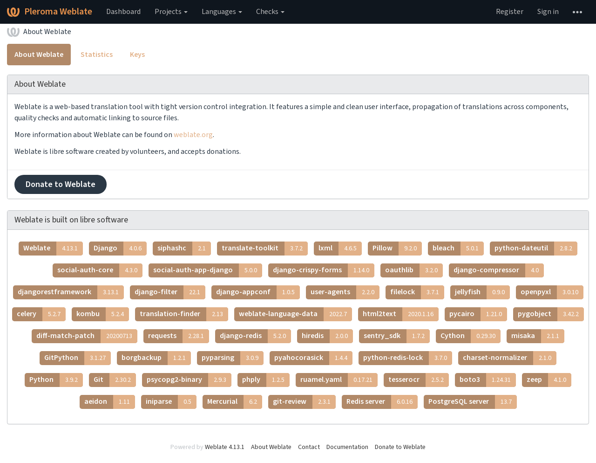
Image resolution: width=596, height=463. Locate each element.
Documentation (347, 447)
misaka (537, 336)
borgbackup (156, 358)
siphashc (184, 249)
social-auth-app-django (207, 270)
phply (266, 380)
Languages (222, 12)
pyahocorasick (313, 358)
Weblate (53, 249)
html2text (401, 314)
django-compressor (499, 270)
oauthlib (414, 270)
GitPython (77, 358)
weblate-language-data (295, 314)
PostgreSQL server (472, 402)
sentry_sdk (397, 336)
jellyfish (482, 292)
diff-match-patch (86, 336)
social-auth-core (99, 270)
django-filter (170, 292)
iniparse (171, 402)
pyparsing (233, 358)
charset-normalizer (509, 358)
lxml (340, 249)
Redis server (382, 402)
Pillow (397, 249)
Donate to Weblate (60, 184)
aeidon (109, 402)
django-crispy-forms (323, 270)
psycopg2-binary (189, 380)
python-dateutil (535, 249)
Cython (470, 336)
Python (56, 380)
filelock (417, 292)
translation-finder (184, 314)
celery (41, 314)
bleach (458, 249)
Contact (309, 447)
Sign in (548, 12)
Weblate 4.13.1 (224, 447)
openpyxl (552, 292)
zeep (549, 380)
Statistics (97, 54)
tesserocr (418, 380)
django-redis (255, 336)
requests (178, 336)
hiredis (327, 336)
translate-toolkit (265, 249)
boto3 (488, 380)
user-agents (345, 292)
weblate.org (193, 135)
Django (120, 249)
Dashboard (123, 12)
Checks (270, 12)
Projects (171, 12)
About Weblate (47, 32)
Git (115, 380)
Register (509, 12)
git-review (304, 402)
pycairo (478, 314)
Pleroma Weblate (49, 11)
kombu (102, 314)
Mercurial (234, 402)
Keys (137, 54)
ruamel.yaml (339, 380)
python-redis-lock (407, 358)
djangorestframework (71, 292)
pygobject (551, 314)
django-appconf (258, 292)
